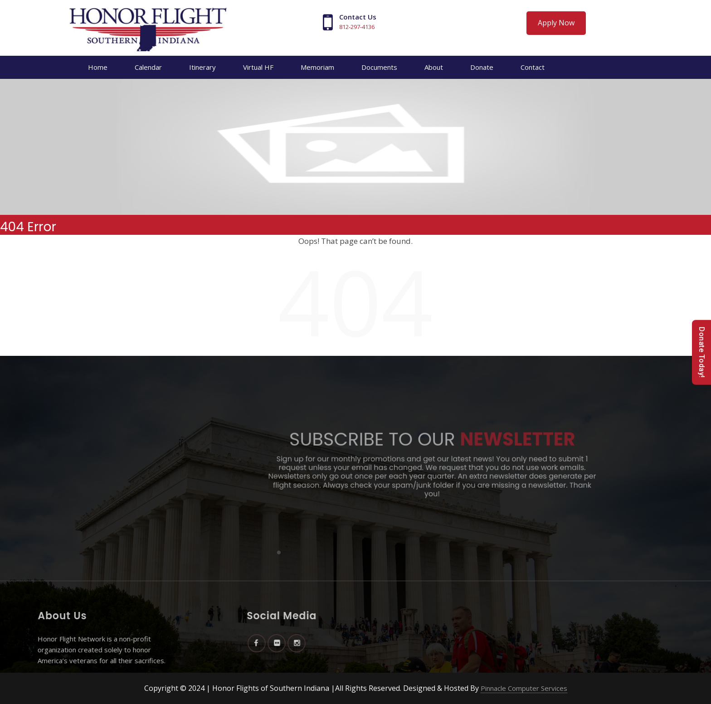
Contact (533, 67)
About (433, 67)
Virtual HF (258, 67)
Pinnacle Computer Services (524, 688)
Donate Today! (701, 352)
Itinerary (202, 67)
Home (97, 67)
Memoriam (317, 67)
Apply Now (556, 23)
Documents (379, 67)
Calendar (148, 67)
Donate (481, 67)
